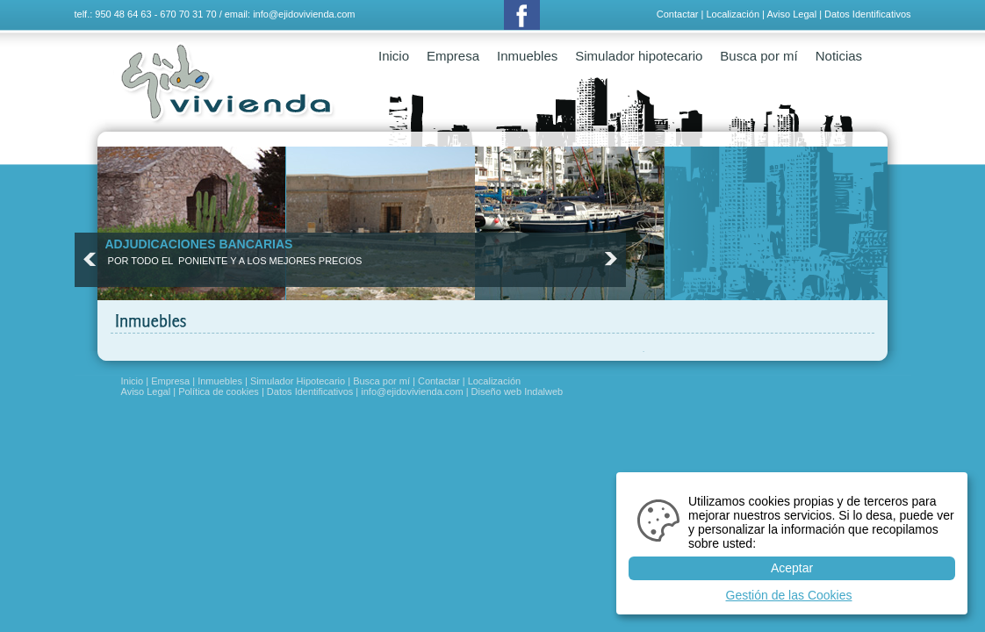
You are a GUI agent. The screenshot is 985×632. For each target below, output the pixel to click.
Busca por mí (758, 55)
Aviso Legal (791, 14)
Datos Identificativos (867, 14)
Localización (732, 14)
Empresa (453, 55)
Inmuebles (527, 55)
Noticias (839, 55)
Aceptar (792, 568)
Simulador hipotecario (638, 55)
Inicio (393, 55)
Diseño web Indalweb (517, 391)
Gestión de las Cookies (789, 595)
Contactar (678, 14)
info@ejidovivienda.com (304, 14)
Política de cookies (218, 391)
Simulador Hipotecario (297, 381)
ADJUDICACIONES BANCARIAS (199, 244)
